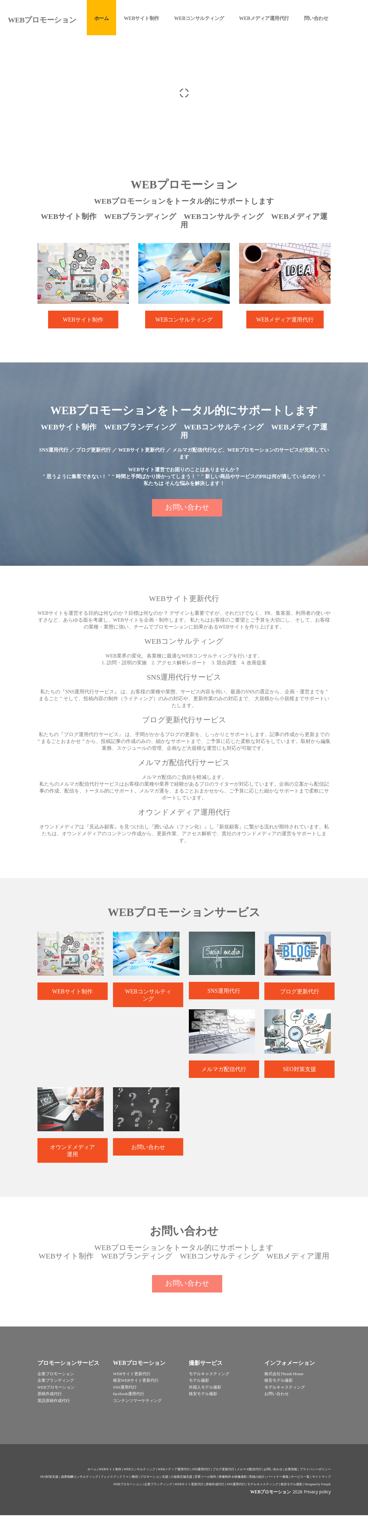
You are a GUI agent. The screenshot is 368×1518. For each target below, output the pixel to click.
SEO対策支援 (49, 1479)
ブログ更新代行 (223, 1472)
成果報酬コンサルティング (79, 1479)
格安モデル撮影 (291, 1487)
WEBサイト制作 (110, 1472)
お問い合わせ (273, 1472)
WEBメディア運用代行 (174, 1472)
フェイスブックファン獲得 (119, 1479)
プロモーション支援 (154, 1479)
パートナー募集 (278, 1479)
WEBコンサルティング (139, 1472)
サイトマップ (321, 1479)
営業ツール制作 (205, 1479)
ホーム (92, 1472)
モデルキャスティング (262, 1487)
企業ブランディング (158, 1487)
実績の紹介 (257, 1479)
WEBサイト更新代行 (189, 1487)
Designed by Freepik (318, 1487)
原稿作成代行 (215, 1487)
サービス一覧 (300, 1479)
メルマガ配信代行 (249, 1472)
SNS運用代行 (201, 1472)
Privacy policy (317, 1494)
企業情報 (291, 1472)
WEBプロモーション (127, 1487)
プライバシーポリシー (315, 1472)
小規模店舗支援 (181, 1479)
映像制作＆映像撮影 (233, 1479)
